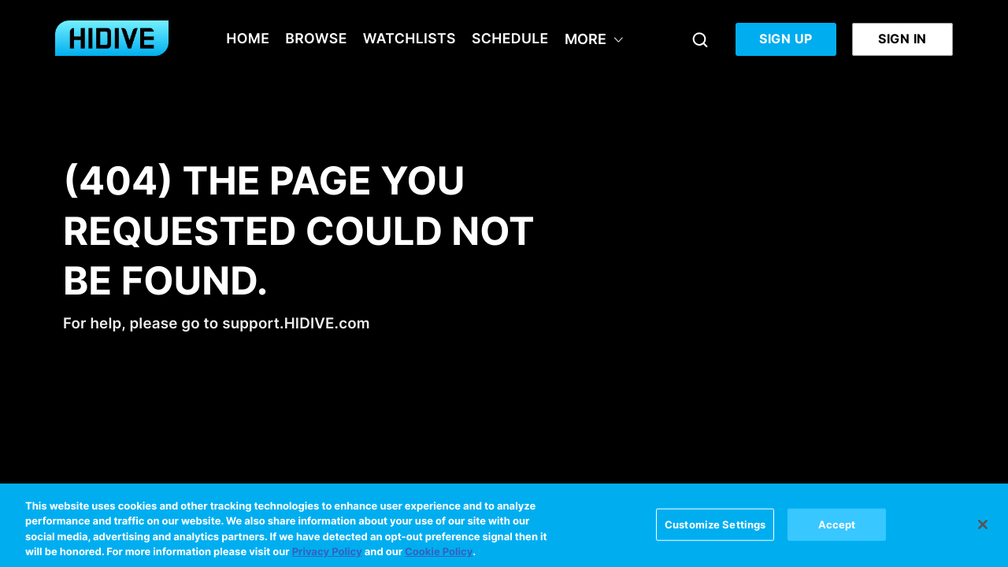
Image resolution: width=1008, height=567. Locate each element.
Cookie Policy (438, 556)
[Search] (700, 39)
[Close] (982, 527)
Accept (837, 527)
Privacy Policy (327, 556)
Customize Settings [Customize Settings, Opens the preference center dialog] (715, 527)
